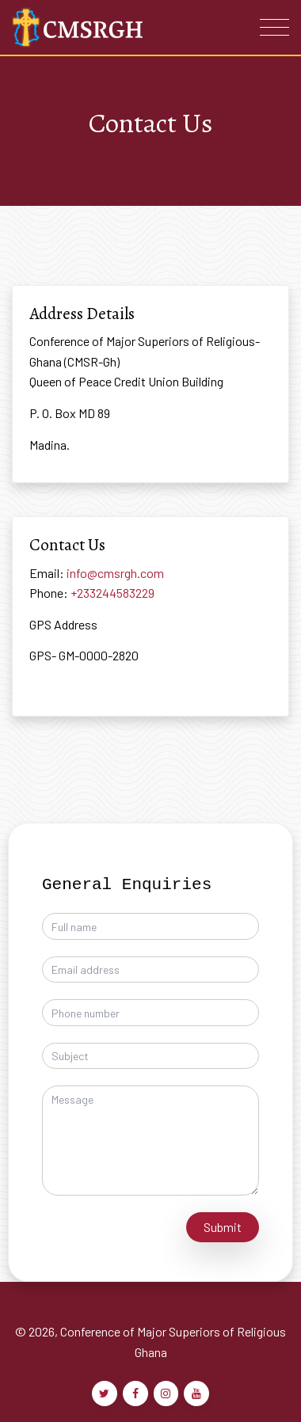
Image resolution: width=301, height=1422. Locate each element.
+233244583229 (112, 592)
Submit (223, 1226)
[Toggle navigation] (274, 27)
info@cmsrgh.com (115, 572)
